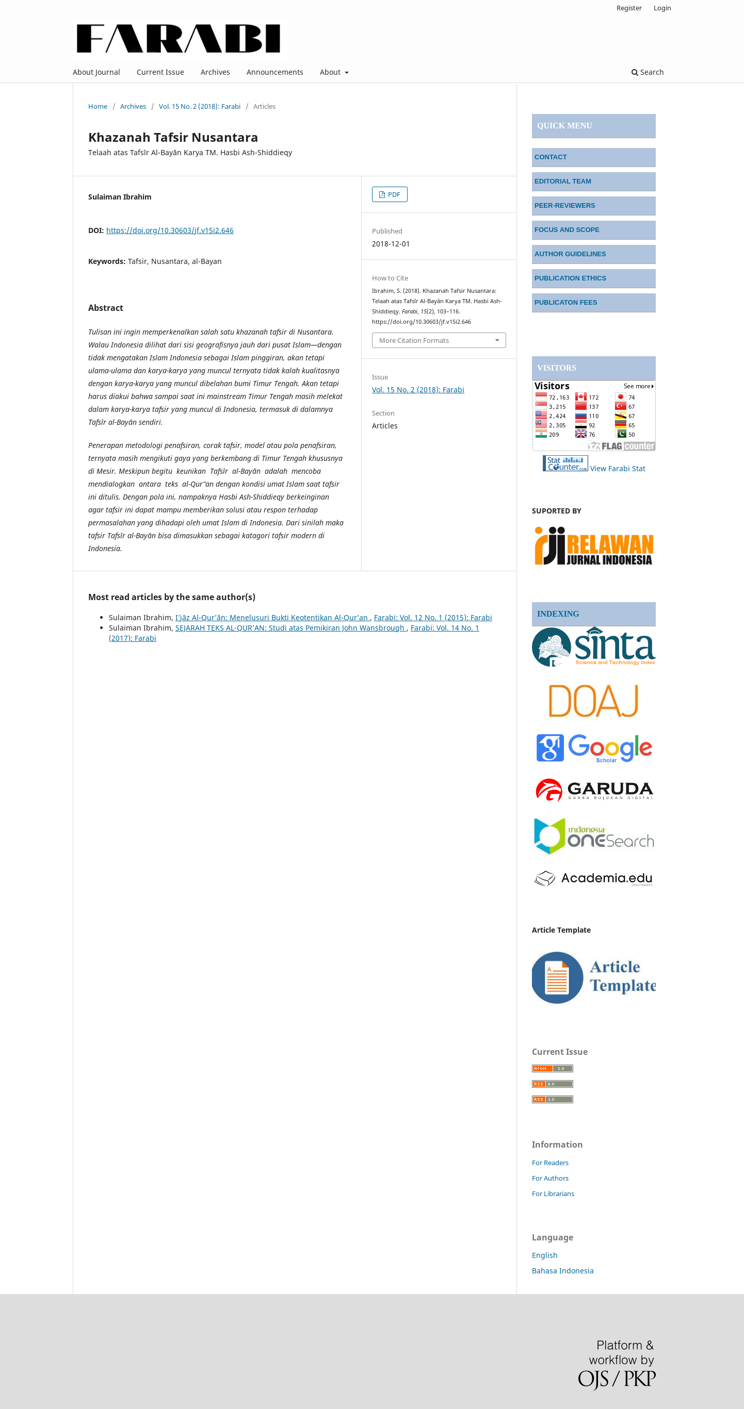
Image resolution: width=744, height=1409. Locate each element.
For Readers (550, 1162)
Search (648, 72)
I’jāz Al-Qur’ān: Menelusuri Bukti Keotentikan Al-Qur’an (272, 617)
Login (662, 7)
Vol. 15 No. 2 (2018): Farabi (199, 106)
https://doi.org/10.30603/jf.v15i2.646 (170, 230)
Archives (215, 72)
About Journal (96, 72)
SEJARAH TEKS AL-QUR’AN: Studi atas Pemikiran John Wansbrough (291, 628)
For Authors (550, 1178)
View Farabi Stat (617, 468)
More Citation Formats (414, 340)
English (545, 1255)
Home (97, 106)
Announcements (275, 72)
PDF (393, 194)
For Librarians (553, 1193)
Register (629, 7)
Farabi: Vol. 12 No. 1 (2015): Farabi (433, 617)
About (331, 72)
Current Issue (160, 72)
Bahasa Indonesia (563, 1270)
